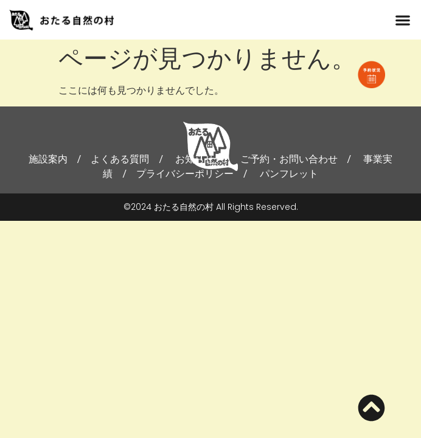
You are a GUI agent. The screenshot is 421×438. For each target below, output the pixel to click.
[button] (403, 20)
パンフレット (289, 173)
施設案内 (48, 159)
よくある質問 (120, 159)
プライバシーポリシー (185, 173)
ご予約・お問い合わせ (289, 159)
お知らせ (194, 159)
